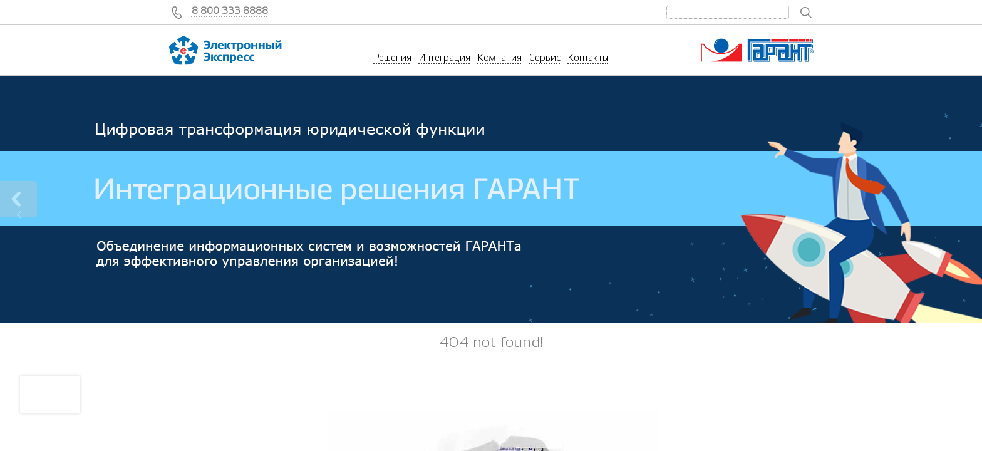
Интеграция (444, 57)
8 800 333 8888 (230, 10)
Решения (392, 57)
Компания (500, 57)
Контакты (588, 57)
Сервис (545, 57)
